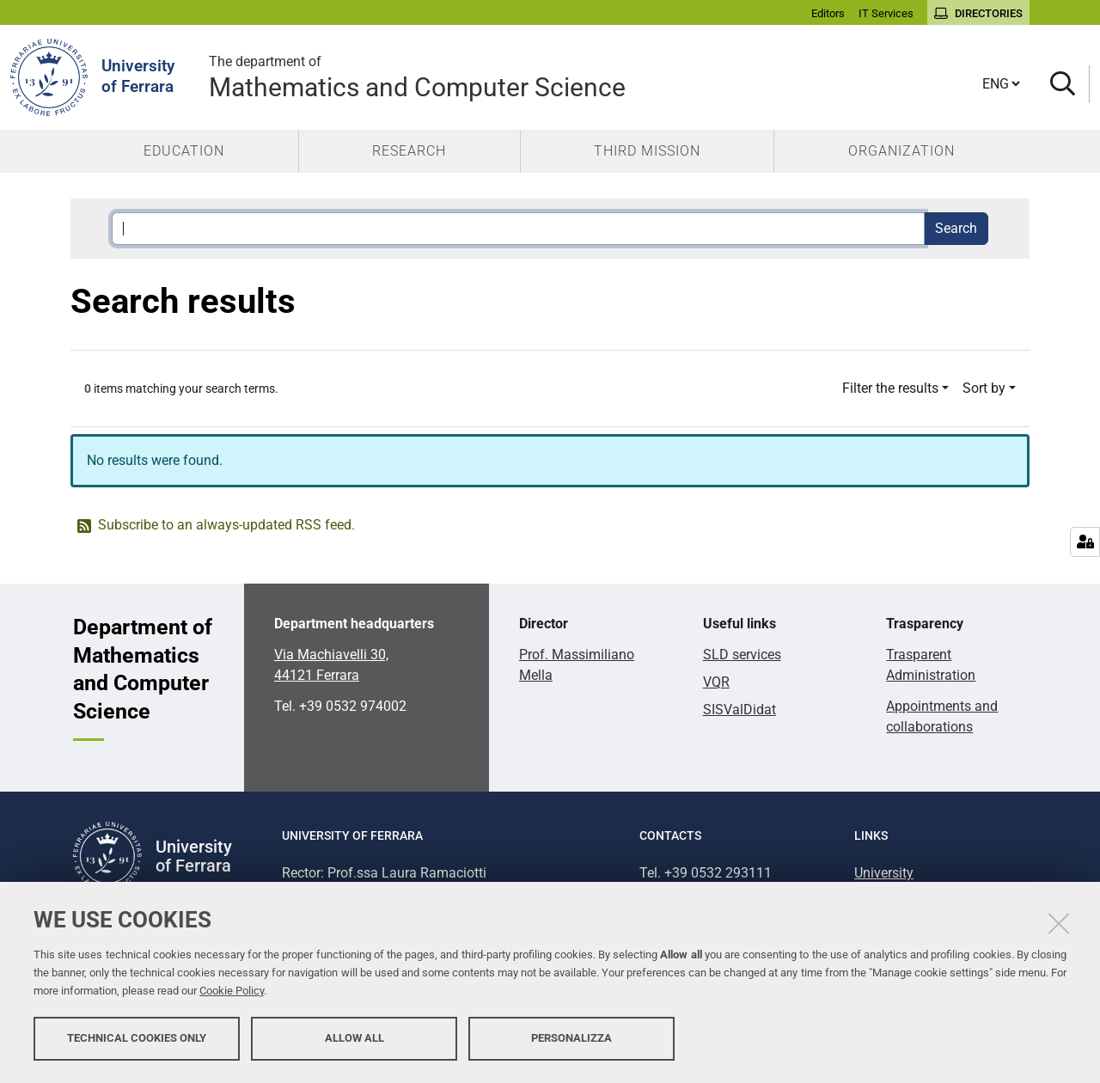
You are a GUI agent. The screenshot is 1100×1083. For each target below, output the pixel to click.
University (884, 873)
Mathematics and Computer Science (594, 77)
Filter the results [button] (890, 388)
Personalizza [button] (571, 1037)
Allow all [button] (354, 1037)
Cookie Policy (231, 990)
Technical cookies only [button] (136, 1037)
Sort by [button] (983, 388)
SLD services (742, 654)
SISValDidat (739, 709)
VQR (716, 682)
